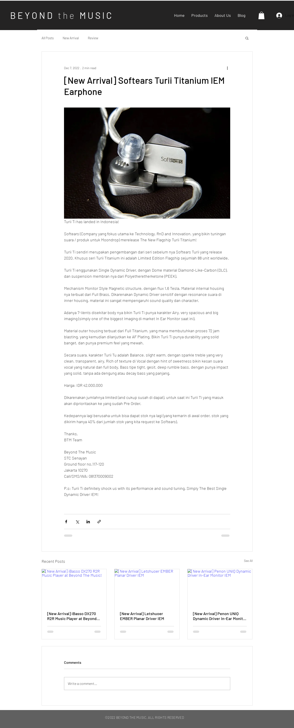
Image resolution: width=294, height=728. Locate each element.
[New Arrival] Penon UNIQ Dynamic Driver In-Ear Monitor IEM (220, 616)
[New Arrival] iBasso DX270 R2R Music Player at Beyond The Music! (72, 616)
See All (248, 561)
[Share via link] (99, 521)
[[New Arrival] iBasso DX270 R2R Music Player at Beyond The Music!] (74, 587)
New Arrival (71, 38)
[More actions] (227, 67)
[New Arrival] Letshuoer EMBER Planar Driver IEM (142, 616)
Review (93, 38)
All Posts (48, 38)
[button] (261, 15)
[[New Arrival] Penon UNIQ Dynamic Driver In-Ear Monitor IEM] (220, 587)
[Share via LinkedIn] (88, 521)
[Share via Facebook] (66, 521)
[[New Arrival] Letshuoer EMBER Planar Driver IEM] (147, 587)
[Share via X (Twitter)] (77, 521)
